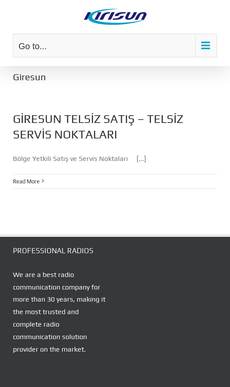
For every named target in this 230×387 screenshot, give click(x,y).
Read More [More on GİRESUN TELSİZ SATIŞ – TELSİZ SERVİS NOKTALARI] (26, 181)
